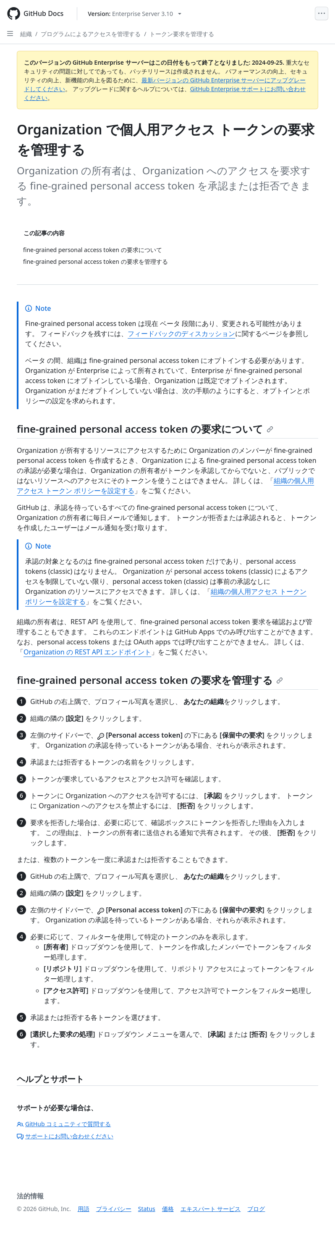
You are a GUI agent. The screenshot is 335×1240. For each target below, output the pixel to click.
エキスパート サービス (211, 1209)
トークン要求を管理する (181, 34)
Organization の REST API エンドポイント (87, 652)
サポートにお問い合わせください (65, 1136)
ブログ (256, 1209)
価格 (168, 1209)
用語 (83, 1209)
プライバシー (113, 1209)
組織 (26, 34)
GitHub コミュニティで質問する (64, 1124)
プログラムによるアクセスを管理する (91, 34)
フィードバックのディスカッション (181, 333)
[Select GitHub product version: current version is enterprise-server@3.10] (134, 13)
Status (146, 1209)
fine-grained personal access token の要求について (145, 429)
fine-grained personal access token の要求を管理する (150, 680)
